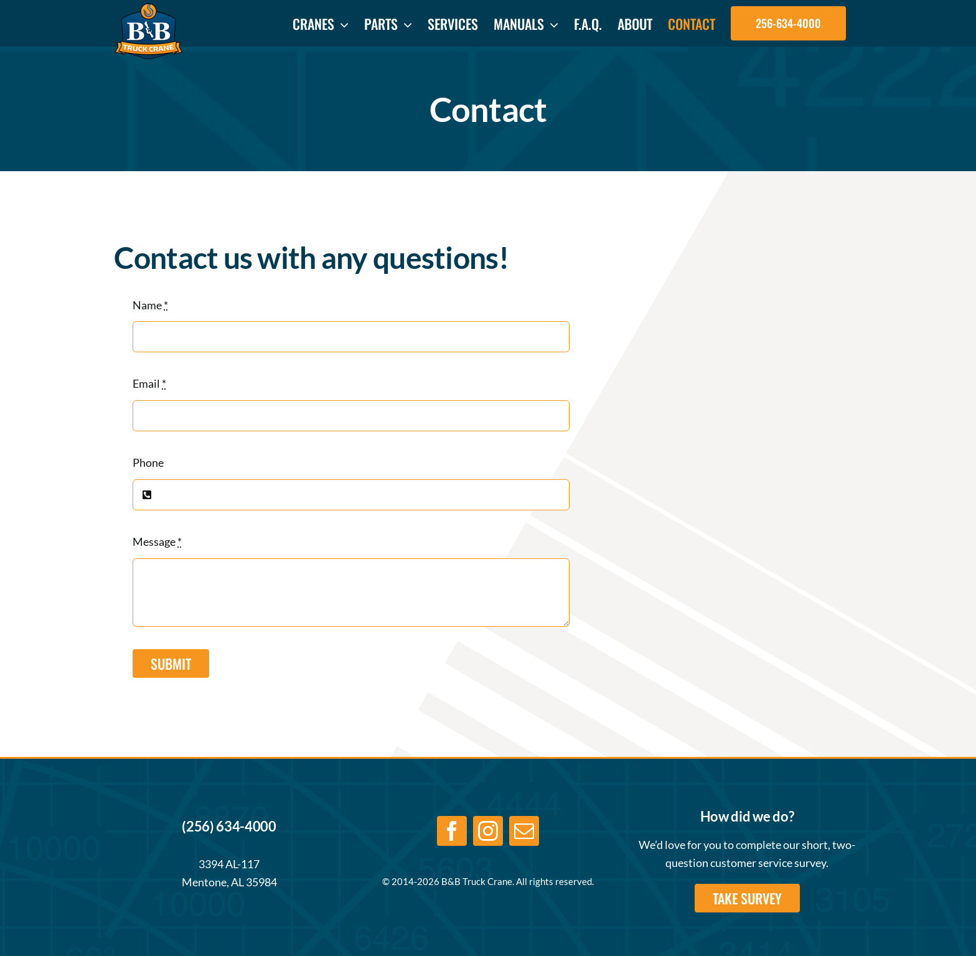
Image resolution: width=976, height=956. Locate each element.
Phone (148, 462)
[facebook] (452, 831)
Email (149, 383)
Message (157, 541)
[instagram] (488, 831)
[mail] (524, 831)
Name (150, 305)
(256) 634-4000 (229, 826)
